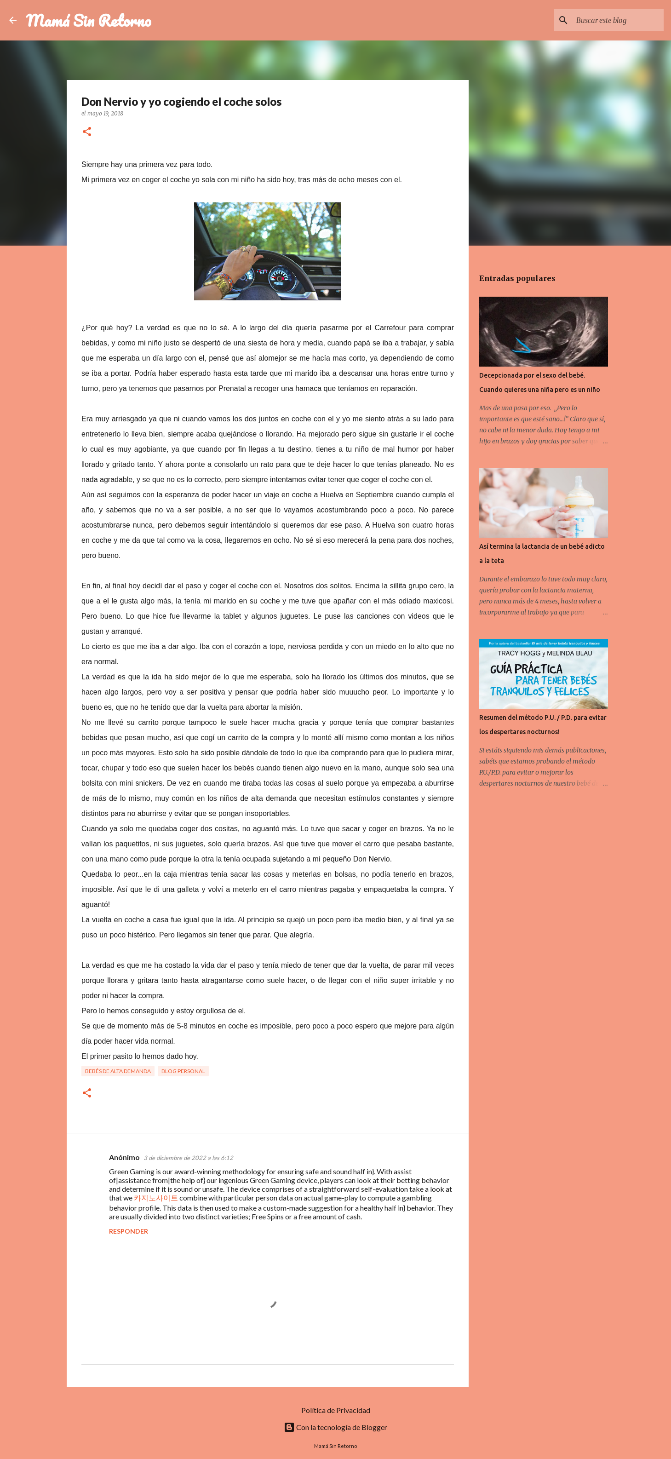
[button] (86, 132)
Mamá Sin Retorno (88, 20)
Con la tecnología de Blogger (335, 1427)
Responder (128, 1231)
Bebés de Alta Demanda (118, 1071)
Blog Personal (183, 1071)
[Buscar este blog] (615, 20)
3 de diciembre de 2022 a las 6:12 (188, 1157)
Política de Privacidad (335, 1410)
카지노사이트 (156, 1197)
